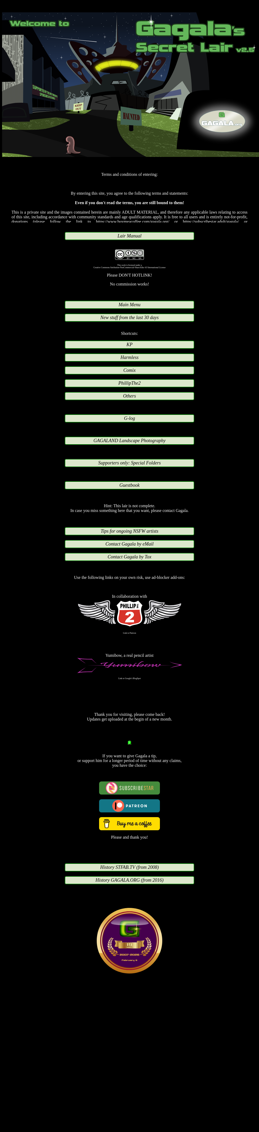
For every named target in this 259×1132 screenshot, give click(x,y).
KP (129, 344)
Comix (129, 370)
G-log (129, 418)
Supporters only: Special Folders (129, 463)
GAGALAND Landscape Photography (130, 440)
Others (129, 396)
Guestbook (130, 485)
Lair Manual (129, 236)
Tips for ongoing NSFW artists (129, 531)
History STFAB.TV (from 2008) (129, 867)
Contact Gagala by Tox (130, 556)
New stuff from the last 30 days (129, 317)
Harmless (129, 357)
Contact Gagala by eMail (129, 544)
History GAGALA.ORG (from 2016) (129, 880)
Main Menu (129, 304)
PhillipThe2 (129, 383)
